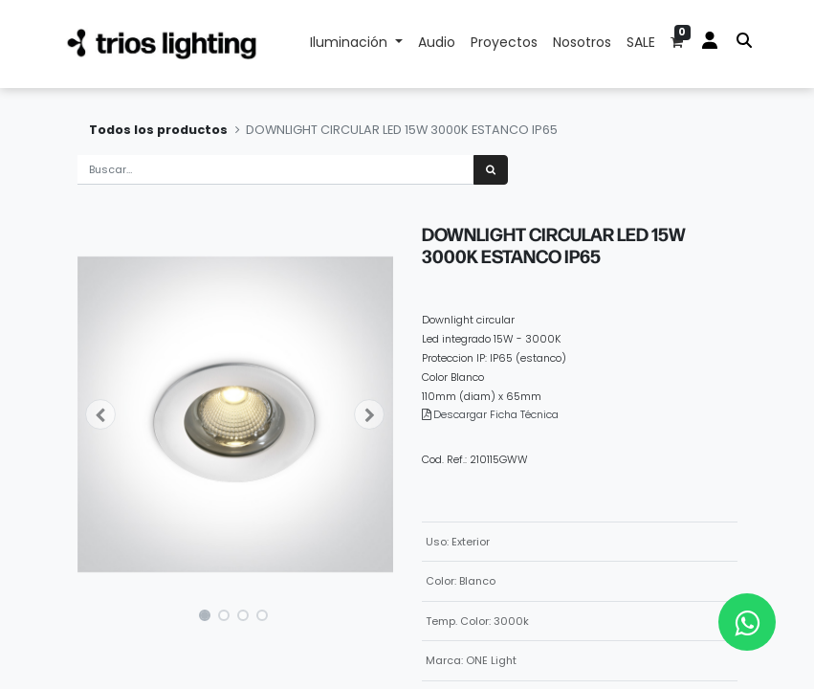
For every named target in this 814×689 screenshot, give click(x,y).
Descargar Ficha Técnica (496, 414)
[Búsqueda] (490, 170)
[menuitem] (436, 44)
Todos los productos (158, 130)
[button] (101, 414)
